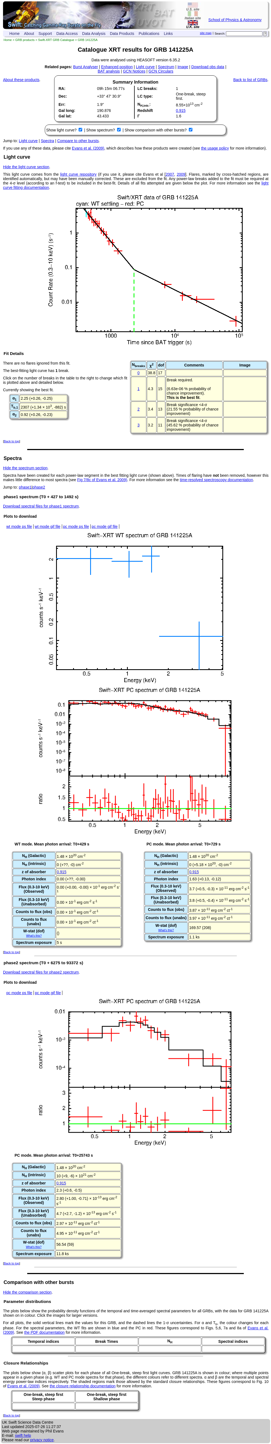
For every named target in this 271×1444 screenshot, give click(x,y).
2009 (181, 174)
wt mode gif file (47, 526)
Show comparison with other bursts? (156, 130)
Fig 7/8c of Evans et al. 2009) (102, 480)
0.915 (181, 110)
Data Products (122, 33)
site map (205, 33)
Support (45, 33)
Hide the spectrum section (25, 468)
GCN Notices (134, 71)
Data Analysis (94, 33)
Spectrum (166, 67)
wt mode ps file (19, 526)
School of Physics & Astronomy (235, 20)
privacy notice (42, 1440)
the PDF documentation (44, 1332)
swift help (23, 1435)
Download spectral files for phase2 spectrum (41, 972)
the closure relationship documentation (83, 1386)
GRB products (25, 40)
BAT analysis (109, 71)
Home (14, 33)
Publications (149, 33)
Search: (220, 33)
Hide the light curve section (26, 167)
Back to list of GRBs (250, 80)
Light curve (145, 67)
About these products (21, 80)
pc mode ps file (76, 526)
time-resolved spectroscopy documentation (216, 480)
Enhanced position (117, 67)
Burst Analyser (85, 67)
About (29, 33)
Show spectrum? (101, 130)
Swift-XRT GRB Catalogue (56, 40)
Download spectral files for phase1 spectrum (41, 506)
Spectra (47, 141)
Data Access (67, 33)
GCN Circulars (160, 71)
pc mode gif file (105, 526)
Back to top (11, 441)
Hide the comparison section (27, 1292)
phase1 (25, 487)
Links (168, 33)
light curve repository (78, 174)
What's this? (34, 935)
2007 (169, 174)
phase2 (38, 487)
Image (183, 67)
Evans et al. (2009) (88, 148)
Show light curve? (62, 130)
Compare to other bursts (78, 141)
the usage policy (215, 148)
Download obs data (207, 67)
